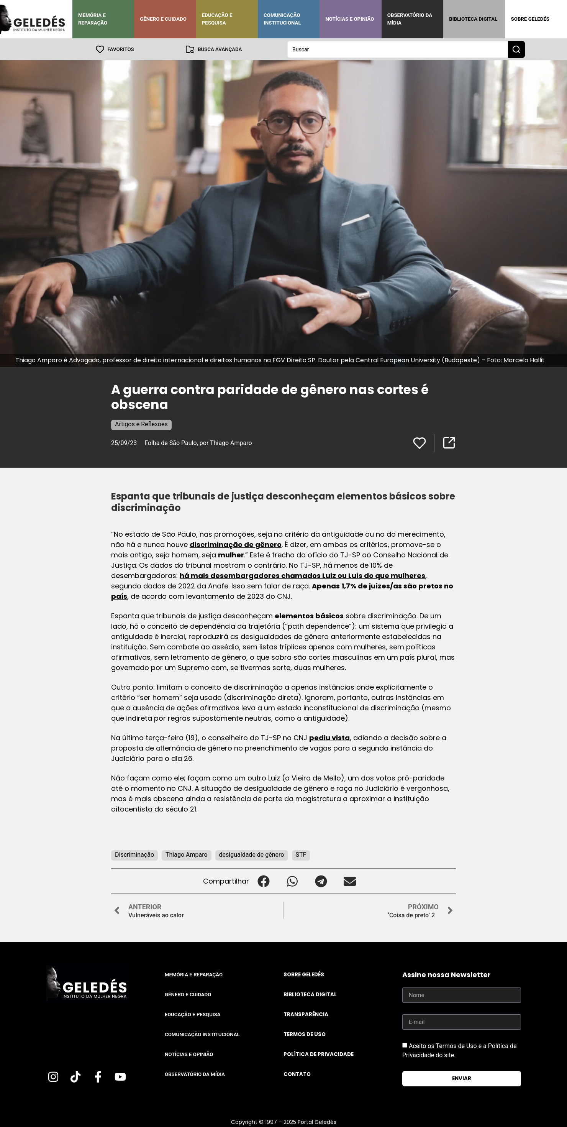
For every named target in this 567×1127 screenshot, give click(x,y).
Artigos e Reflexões (141, 423)
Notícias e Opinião (349, 19)
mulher (231, 554)
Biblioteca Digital (473, 19)
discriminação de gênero (236, 544)
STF (301, 854)
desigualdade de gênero (251, 854)
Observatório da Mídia (409, 19)
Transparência (306, 1014)
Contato (297, 1074)
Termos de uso (305, 1034)
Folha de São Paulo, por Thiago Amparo (198, 442)
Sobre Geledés (530, 19)
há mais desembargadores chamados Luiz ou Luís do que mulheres (302, 575)
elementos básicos (309, 615)
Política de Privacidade (319, 1054)
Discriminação (134, 854)
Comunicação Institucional (282, 19)
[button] (263, 880)
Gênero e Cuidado (163, 19)
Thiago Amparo (187, 854)
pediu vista (329, 737)
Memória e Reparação (92, 19)
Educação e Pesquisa (217, 19)
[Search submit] (516, 49)
